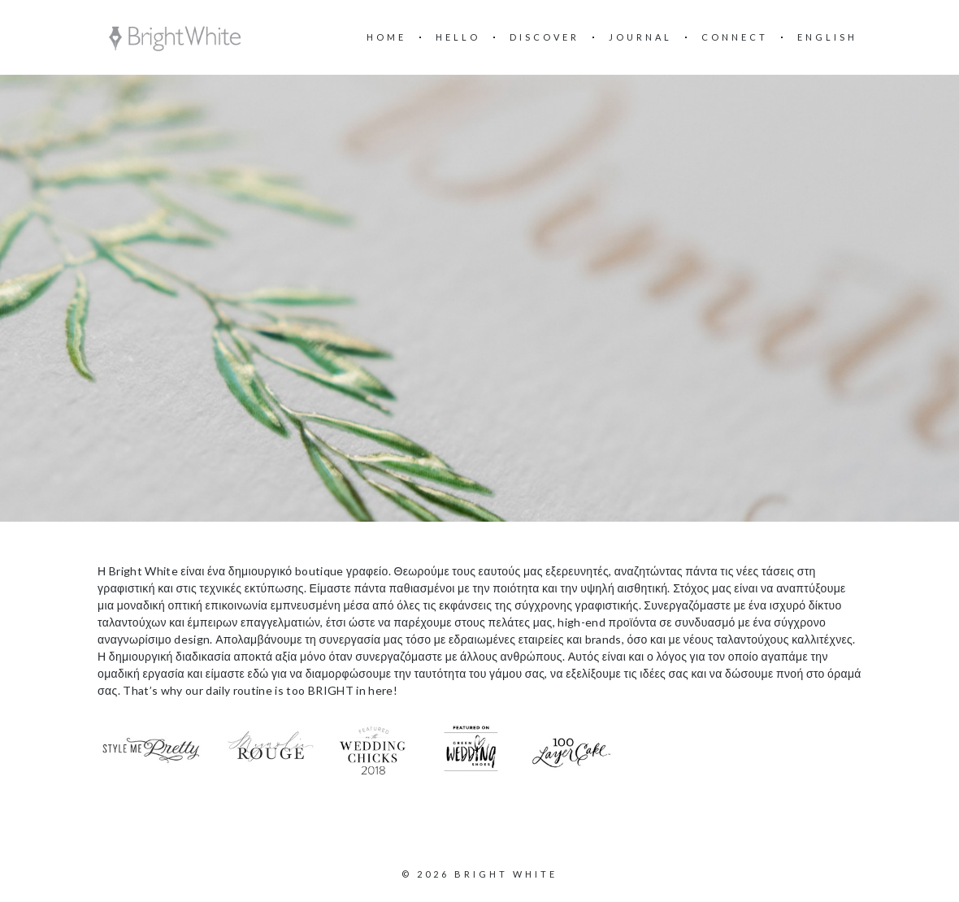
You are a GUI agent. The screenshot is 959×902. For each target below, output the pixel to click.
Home (386, 37)
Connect (734, 37)
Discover (544, 37)
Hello (458, 37)
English (827, 37)
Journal (640, 37)
